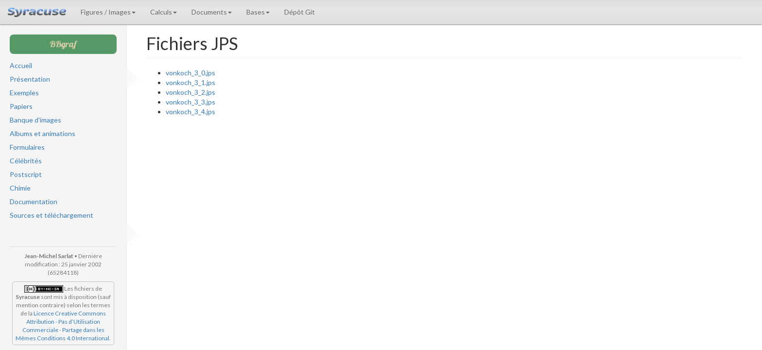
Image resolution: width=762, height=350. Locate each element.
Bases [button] (258, 12)
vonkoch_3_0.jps (190, 73)
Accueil (21, 65)
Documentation (33, 201)
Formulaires (27, 147)
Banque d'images (35, 120)
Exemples (24, 92)
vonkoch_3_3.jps (190, 102)
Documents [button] (211, 12)
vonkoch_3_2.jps (190, 92)
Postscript (26, 174)
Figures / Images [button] (108, 12)
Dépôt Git (299, 12)
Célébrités (26, 161)
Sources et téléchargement (51, 215)
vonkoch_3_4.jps (190, 111)
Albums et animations (42, 133)
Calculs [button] (163, 12)
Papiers (21, 106)
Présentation (30, 79)
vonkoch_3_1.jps (190, 82)
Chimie (20, 188)
